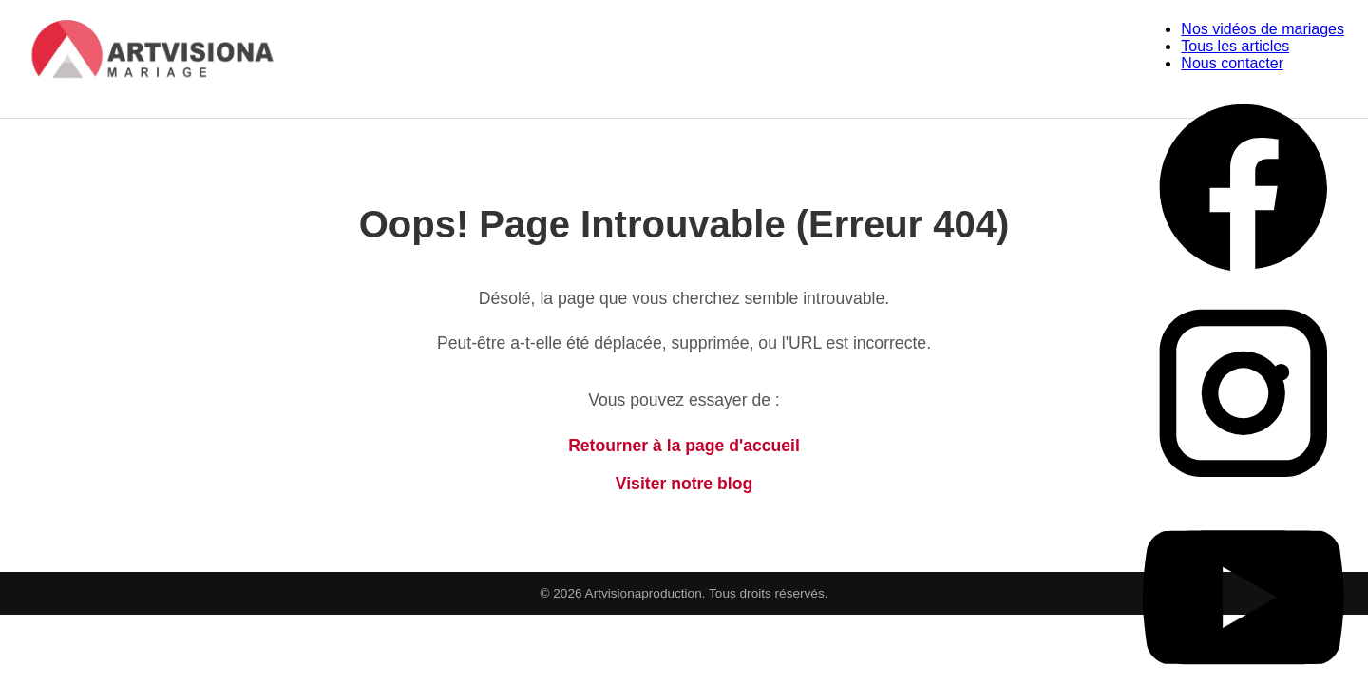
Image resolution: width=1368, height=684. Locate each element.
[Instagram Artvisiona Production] (1243, 488)
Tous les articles (1235, 46)
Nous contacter (1232, 63)
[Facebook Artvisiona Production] (1243, 284)
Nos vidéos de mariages (1262, 29)
